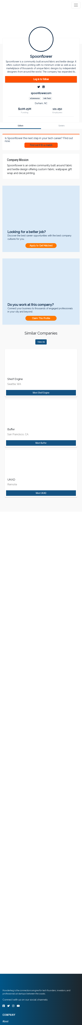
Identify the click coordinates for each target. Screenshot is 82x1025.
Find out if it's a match (41, 145)
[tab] (15, 5)
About (5, 1021)
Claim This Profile (41, 318)
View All (41, 342)
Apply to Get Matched (41, 245)
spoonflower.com (41, 93)
